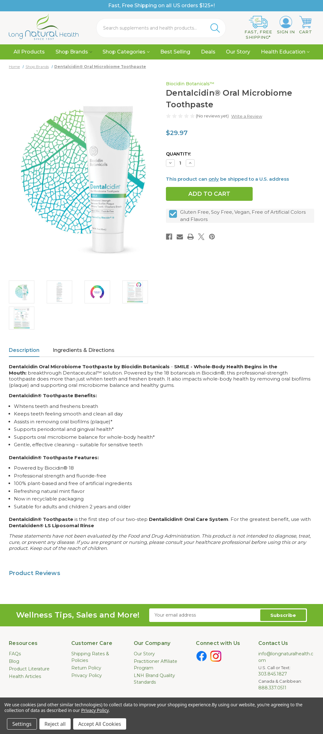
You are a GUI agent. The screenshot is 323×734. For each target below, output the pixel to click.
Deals (208, 52)
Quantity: (178, 154)
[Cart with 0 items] (305, 25)
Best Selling (175, 52)
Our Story (238, 52)
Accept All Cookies (99, 723)
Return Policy (86, 668)
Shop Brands (74, 52)
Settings (22, 723)
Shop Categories (126, 52)
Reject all (55, 723)
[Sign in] (286, 25)
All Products (29, 52)
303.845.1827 (272, 674)
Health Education (285, 52)
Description (24, 350)
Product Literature (29, 669)
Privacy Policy (86, 675)
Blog (14, 661)
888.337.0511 (272, 688)
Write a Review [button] (246, 116)
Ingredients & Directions (84, 350)
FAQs (15, 654)
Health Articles (25, 676)
